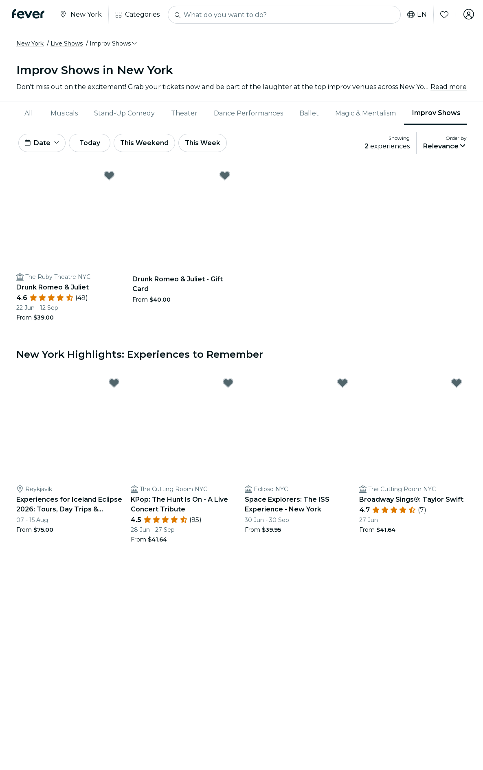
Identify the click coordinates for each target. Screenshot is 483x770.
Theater (184, 113)
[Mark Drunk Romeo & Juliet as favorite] (109, 177)
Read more (448, 87)
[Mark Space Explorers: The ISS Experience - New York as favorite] (342, 384)
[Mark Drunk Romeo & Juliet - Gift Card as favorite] (225, 177)
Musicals (64, 113)
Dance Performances (248, 113)
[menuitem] (29, 113)
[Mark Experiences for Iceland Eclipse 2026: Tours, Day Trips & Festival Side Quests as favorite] (114, 384)
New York (30, 43)
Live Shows (66, 43)
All (28, 113)
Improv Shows (436, 113)
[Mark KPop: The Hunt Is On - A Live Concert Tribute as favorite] (228, 384)
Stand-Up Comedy (124, 113)
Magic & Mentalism (365, 113)
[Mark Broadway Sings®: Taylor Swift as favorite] (456, 384)
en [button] (415, 14)
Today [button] (92, 143)
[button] (114, 43)
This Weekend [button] (150, 143)
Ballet (309, 113)
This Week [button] (210, 143)
